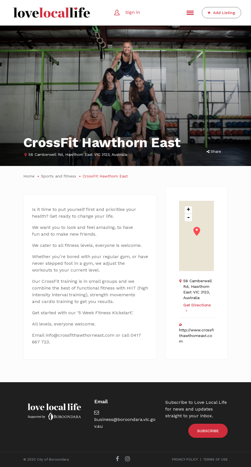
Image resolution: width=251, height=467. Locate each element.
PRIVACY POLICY (185, 459)
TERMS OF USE (215, 459)
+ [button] (188, 210)
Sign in (132, 12)
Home (29, 176)
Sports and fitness (58, 176)
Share (214, 151)
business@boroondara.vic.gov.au (124, 419)
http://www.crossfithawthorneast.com (196, 335)
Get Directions (197, 308)
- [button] (188, 217)
